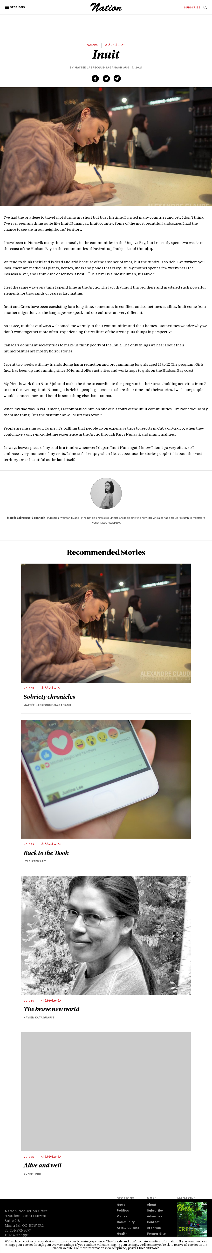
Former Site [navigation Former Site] (156, 1234)
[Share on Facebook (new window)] (95, 78)
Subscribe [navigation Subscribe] (155, 1211)
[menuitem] (192, 8)
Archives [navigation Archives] (154, 1228)
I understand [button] (148, 1248)
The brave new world (51, 1009)
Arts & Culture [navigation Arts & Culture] (128, 1228)
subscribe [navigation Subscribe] (192, 8)
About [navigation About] (151, 1205)
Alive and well (43, 1165)
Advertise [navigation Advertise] (154, 1217)
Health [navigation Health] (122, 1234)
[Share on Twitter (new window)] (106, 78)
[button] (15, 7)
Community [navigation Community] (126, 1222)
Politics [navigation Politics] (123, 1211)
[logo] (106, 11)
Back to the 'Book (46, 852)
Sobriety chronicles (49, 696)
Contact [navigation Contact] (153, 1222)
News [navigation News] (121, 1205)
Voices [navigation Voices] (122, 1217)
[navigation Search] (205, 8)
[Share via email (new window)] (117, 78)
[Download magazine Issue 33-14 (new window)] (192, 1223)
